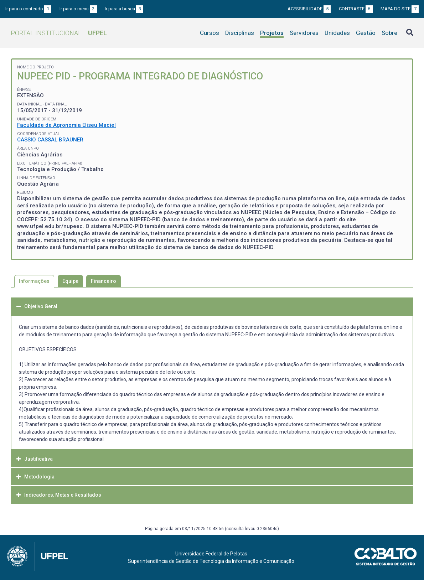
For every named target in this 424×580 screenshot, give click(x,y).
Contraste (356, 8)
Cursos (209, 32)
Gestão (366, 32)
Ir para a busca (124, 8)
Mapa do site (400, 8)
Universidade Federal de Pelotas (211, 553)
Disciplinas (239, 32)
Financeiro (103, 281)
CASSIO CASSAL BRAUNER (50, 139)
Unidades (337, 32)
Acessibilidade (309, 8)
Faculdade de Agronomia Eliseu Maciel (66, 125)
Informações (34, 281)
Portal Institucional (59, 33)
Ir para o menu (78, 8)
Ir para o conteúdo (28, 8)
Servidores (304, 32)
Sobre (389, 32)
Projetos (272, 32)
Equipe (70, 281)
